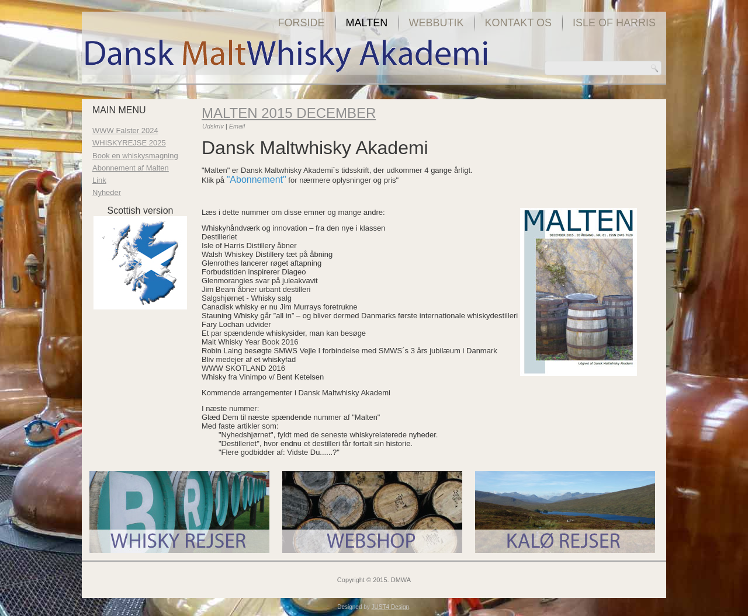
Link (99, 180)
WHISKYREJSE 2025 (129, 142)
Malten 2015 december (289, 113)
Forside (301, 23)
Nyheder (106, 192)
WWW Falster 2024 (125, 130)
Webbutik (436, 23)
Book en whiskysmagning (135, 155)
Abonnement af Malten (130, 167)
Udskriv (214, 126)
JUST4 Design (390, 607)
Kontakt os (518, 23)
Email (237, 126)
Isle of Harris (614, 23)
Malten (367, 23)
